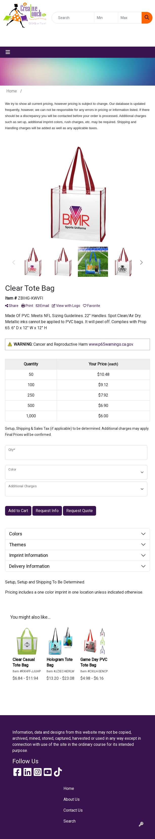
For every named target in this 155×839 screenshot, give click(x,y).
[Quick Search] (73, 18)
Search (69, 821)
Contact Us (73, 810)
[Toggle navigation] (8, 52)
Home (68, 788)
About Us (71, 799)
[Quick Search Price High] (130, 18)
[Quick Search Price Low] (106, 18)
